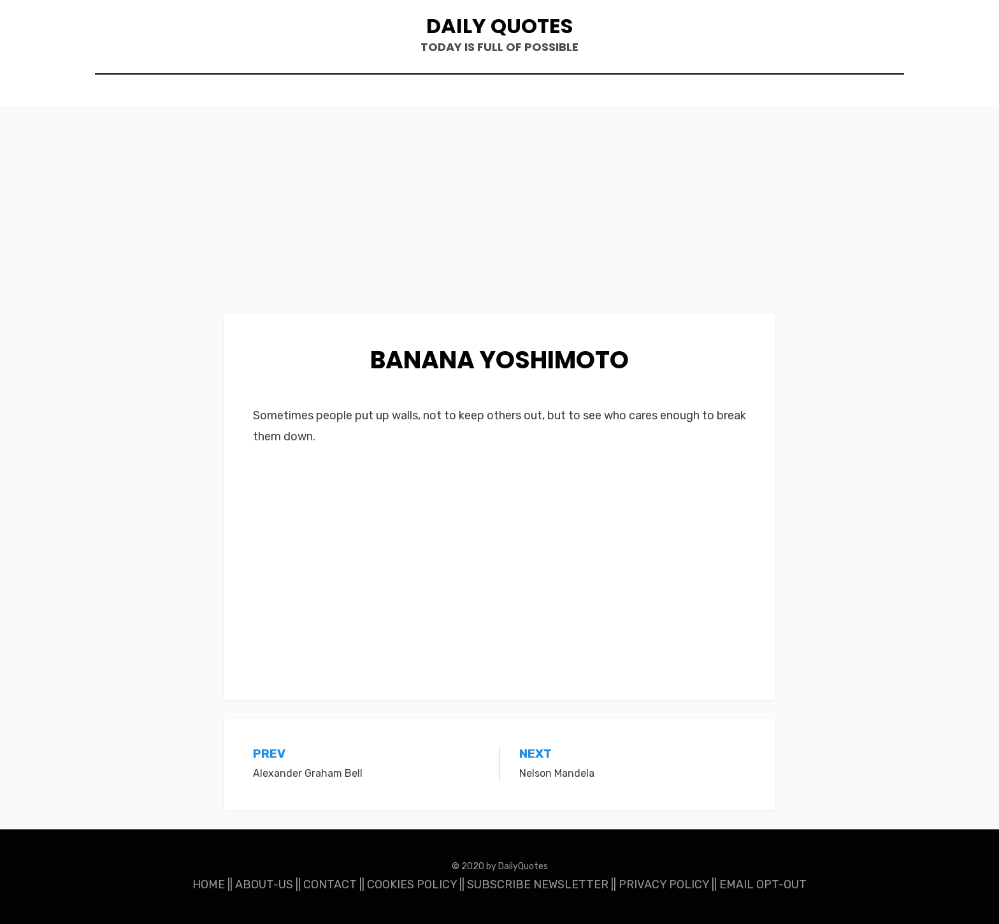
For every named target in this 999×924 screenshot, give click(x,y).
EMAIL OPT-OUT (763, 884)
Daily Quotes (499, 25)
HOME (208, 884)
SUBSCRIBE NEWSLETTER (537, 884)
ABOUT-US (264, 884)
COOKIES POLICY (412, 884)
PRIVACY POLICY (664, 884)
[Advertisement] (499, 220)
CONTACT (330, 884)
